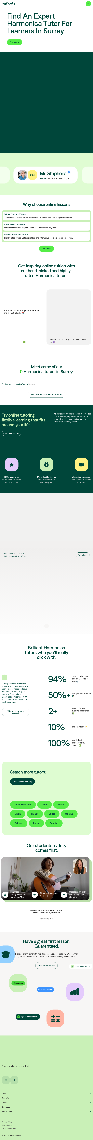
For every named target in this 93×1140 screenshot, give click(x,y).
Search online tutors (11, 433)
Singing (69, 814)
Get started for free (46, 965)
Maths (61, 804)
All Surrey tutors (23, 804)
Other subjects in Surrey (22, 781)
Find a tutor (14, 42)
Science (19, 823)
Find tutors (6, 384)
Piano (44, 804)
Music (18, 814)
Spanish (54, 823)
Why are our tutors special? (15, 712)
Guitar (52, 814)
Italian (36, 823)
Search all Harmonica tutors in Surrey (46, 394)
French (34, 814)
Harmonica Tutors (20, 384)
